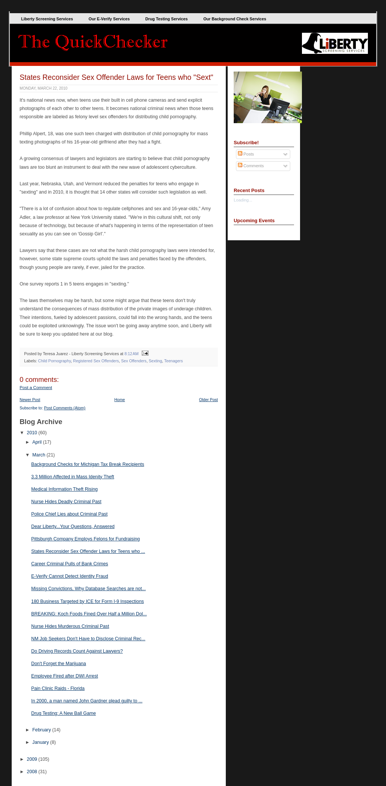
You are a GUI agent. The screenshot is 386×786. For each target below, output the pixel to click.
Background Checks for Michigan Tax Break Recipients (87, 464)
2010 (32, 432)
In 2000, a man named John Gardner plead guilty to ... (86, 701)
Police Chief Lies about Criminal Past (69, 514)
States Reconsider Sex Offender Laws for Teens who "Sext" (116, 77)
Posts (246, 154)
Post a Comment (36, 387)
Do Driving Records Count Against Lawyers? (77, 651)
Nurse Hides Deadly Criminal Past (66, 501)
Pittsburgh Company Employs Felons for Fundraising (85, 539)
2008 (32, 771)
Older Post (208, 399)
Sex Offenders (133, 361)
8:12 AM (131, 353)
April (37, 442)
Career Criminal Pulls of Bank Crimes (69, 563)
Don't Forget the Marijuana (58, 663)
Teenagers (173, 361)
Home (119, 399)
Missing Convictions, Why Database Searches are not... (88, 588)
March (39, 455)
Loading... (243, 200)
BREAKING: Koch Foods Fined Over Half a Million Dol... (89, 614)
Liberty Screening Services (47, 19)
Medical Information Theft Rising (64, 489)
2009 (32, 759)
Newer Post (30, 399)
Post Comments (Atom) (65, 408)
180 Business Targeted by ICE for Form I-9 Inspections (87, 601)
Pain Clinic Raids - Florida (58, 688)
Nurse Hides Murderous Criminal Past (70, 626)
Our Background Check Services (234, 19)
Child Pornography (54, 361)
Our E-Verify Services (109, 19)
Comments (251, 165)
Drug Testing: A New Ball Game (63, 713)
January (41, 742)
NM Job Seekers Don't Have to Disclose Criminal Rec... (88, 638)
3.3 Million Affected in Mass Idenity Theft (72, 476)
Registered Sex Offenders (96, 361)
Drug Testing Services (167, 19)
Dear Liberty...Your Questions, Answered (73, 526)
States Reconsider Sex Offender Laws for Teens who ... (88, 551)
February (42, 730)
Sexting (155, 361)
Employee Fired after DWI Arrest (64, 676)
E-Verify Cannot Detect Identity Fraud (69, 576)
